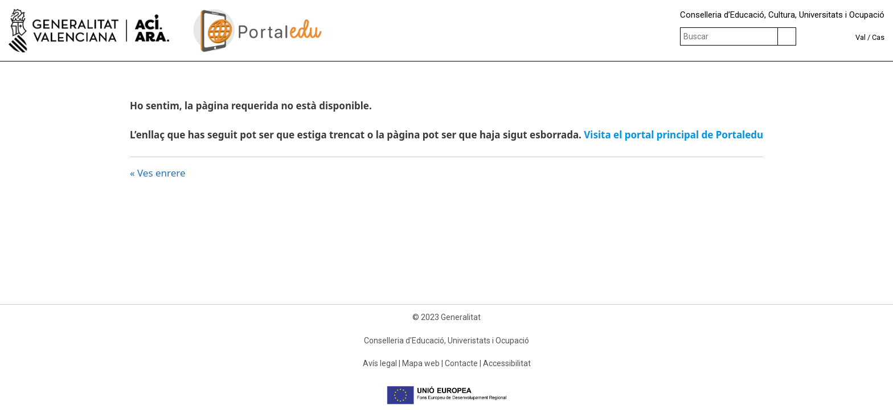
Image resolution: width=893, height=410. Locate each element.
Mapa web (421, 363)
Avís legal (380, 363)
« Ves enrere (158, 172)
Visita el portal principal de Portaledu (673, 134)
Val (860, 37)
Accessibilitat (507, 363)
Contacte (461, 363)
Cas (878, 37)
